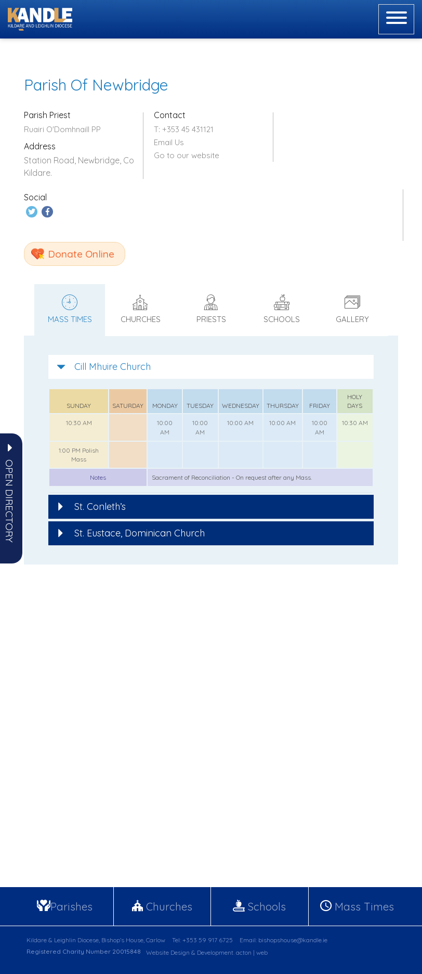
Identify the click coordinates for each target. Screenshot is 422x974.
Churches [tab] (140, 308)
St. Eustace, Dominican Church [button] (131, 532)
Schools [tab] (281, 308)
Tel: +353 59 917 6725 (202, 939)
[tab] (211, 366)
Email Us (169, 142)
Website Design (168, 951)
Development (215, 951)
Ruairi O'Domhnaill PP (62, 129)
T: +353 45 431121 (184, 129)
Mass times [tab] (69, 308)
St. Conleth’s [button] (91, 505)
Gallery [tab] (352, 308)
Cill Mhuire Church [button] (104, 365)
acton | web (252, 951)
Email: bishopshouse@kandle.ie (283, 939)
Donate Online (81, 253)
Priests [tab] (211, 308)
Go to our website (186, 155)
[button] (9, 501)
